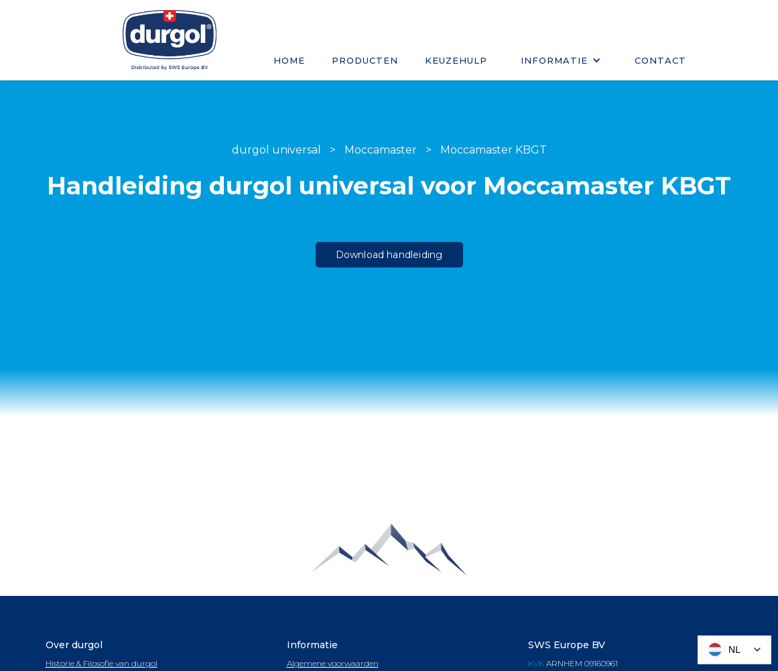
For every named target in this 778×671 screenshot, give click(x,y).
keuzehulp (456, 60)
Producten (365, 60)
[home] (169, 40)
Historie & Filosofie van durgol (101, 663)
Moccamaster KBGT (493, 149)
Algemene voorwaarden (333, 663)
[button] (560, 60)
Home (289, 60)
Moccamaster (380, 149)
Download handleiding (389, 255)
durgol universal (276, 149)
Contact (660, 60)
